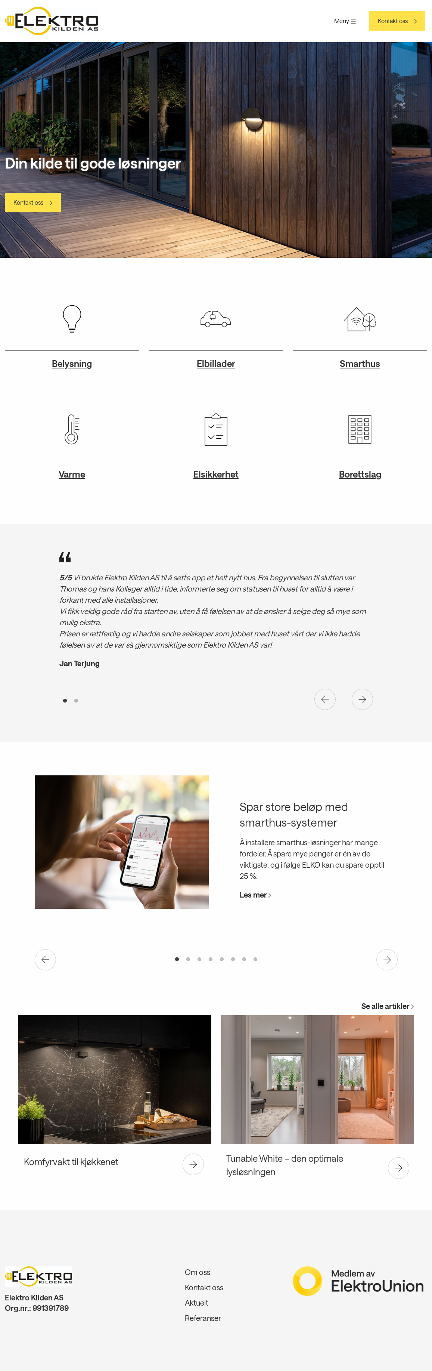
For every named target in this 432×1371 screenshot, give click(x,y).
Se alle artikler (387, 1005)
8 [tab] (255, 959)
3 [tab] (199, 959)
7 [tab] (244, 959)
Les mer (255, 894)
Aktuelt (196, 1302)
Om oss (197, 1271)
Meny (345, 20)
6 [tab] (233, 959)
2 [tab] (76, 701)
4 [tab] (210, 959)
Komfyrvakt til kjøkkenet (71, 1161)
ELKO (311, 864)
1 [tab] (65, 701)
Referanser (203, 1317)
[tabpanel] (216, 614)
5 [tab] (222, 959)
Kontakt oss (393, 21)
